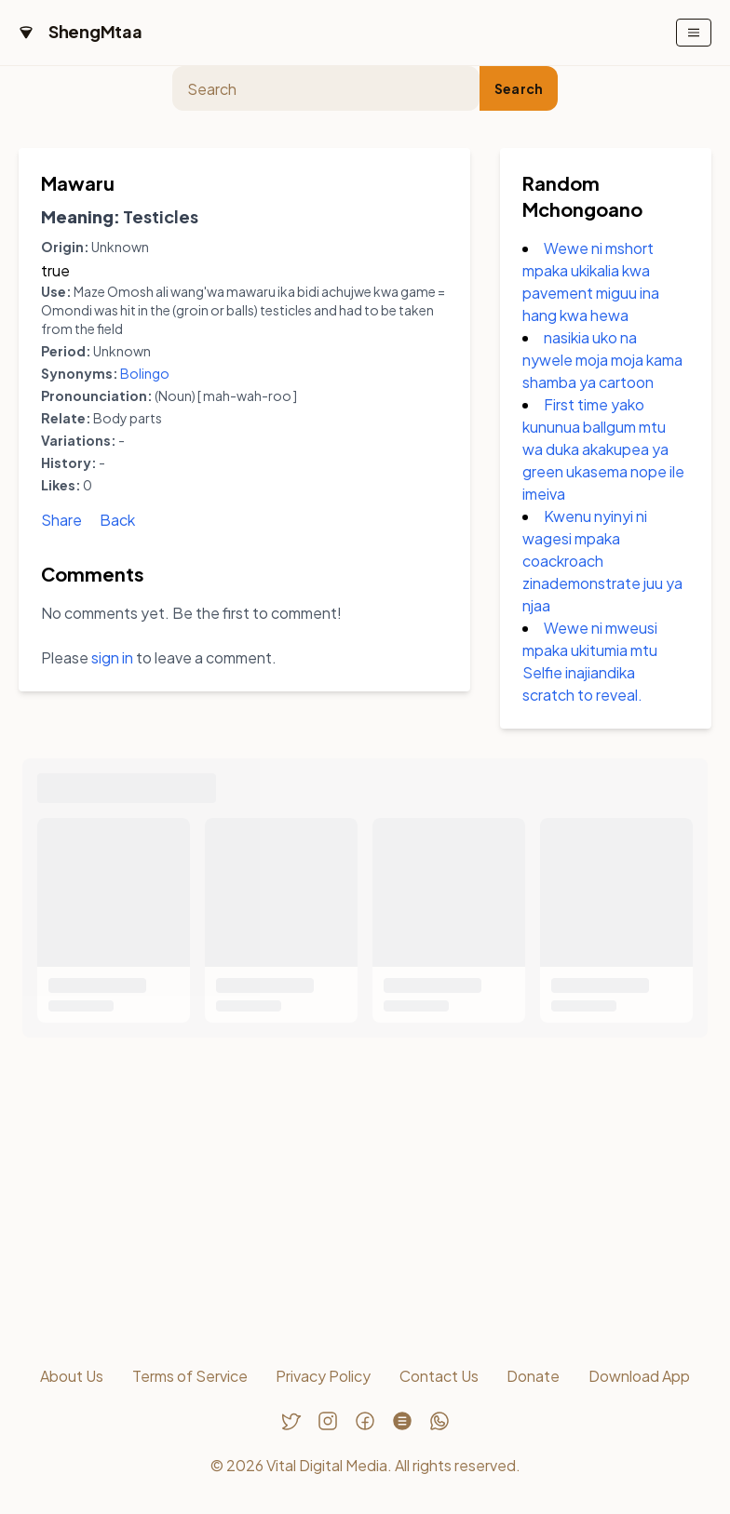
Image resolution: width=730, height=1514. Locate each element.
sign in (112, 657)
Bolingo (144, 373)
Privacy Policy (323, 1376)
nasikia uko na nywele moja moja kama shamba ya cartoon (602, 360)
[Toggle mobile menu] (693, 33)
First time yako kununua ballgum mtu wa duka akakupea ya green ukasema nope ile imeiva (603, 449)
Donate (533, 1376)
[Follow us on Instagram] (328, 1421)
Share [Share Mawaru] (61, 519)
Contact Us (439, 1376)
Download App (639, 1376)
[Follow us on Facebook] (365, 1421)
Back (117, 519)
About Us (71, 1376)
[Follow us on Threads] (402, 1421)
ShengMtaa (95, 31)
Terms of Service (190, 1376)
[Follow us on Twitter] (290, 1421)
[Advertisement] (365, 1197)
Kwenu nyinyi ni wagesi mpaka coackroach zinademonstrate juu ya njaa (602, 560)
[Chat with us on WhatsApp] (439, 1421)
